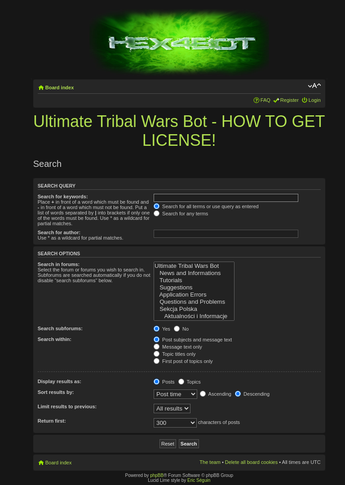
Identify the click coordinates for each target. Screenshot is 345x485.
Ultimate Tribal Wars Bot (194, 266)
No (181, 329)
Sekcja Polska (194, 309)
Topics (189, 382)
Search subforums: (60, 328)
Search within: (54, 339)
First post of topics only (183, 361)
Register (289, 100)
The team (209, 462)
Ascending (215, 394)
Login (315, 100)
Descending (252, 394)
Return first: (52, 421)
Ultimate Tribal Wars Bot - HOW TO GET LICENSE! (179, 130)
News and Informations (194, 273)
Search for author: (59, 232)
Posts (164, 382)
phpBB (157, 475)
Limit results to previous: (67, 406)
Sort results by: (56, 392)
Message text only (178, 347)
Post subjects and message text (193, 339)
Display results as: (59, 381)
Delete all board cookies (251, 462)
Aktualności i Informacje (194, 316)
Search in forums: (59, 264)
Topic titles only (174, 354)
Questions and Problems (194, 302)
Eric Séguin (198, 480)
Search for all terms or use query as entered (206, 206)
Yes (162, 329)
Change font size (314, 86)
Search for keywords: (63, 196)
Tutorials (194, 280)
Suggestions (194, 287)
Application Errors (194, 294)
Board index (59, 87)
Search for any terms (181, 213)
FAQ (265, 100)
